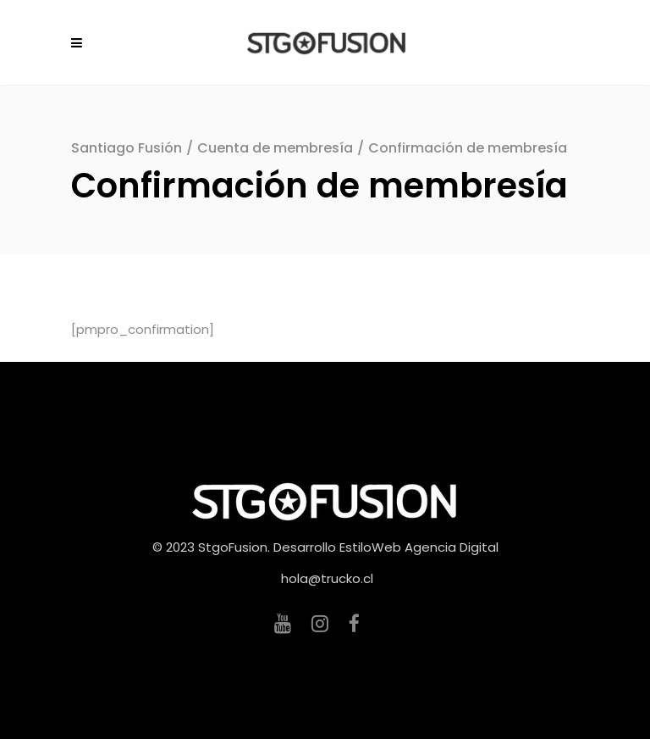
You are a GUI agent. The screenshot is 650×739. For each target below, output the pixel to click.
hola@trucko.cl (327, 578)
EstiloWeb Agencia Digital (419, 547)
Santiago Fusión (126, 148)
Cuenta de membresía (275, 148)
